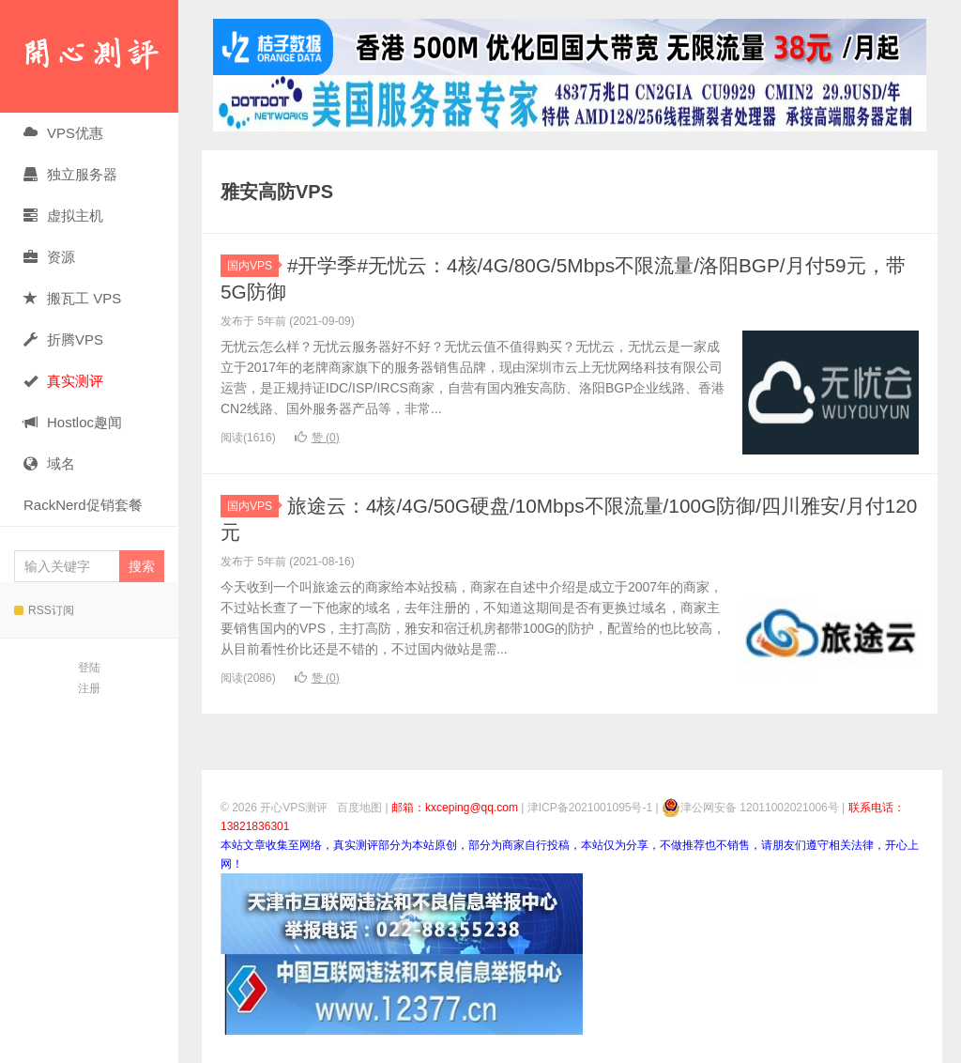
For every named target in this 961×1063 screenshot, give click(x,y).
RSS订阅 (44, 610)
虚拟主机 (63, 215)
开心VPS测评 (89, 56)
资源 (49, 257)
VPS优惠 (63, 133)
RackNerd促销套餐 (83, 505)
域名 (49, 463)
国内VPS (253, 265)
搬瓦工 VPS (72, 298)
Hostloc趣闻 (72, 422)
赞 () (317, 437)
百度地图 (359, 807)
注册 (89, 688)
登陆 (89, 667)
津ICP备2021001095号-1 (589, 807)
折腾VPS (63, 339)
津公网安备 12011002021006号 (750, 807)
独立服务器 (70, 174)
